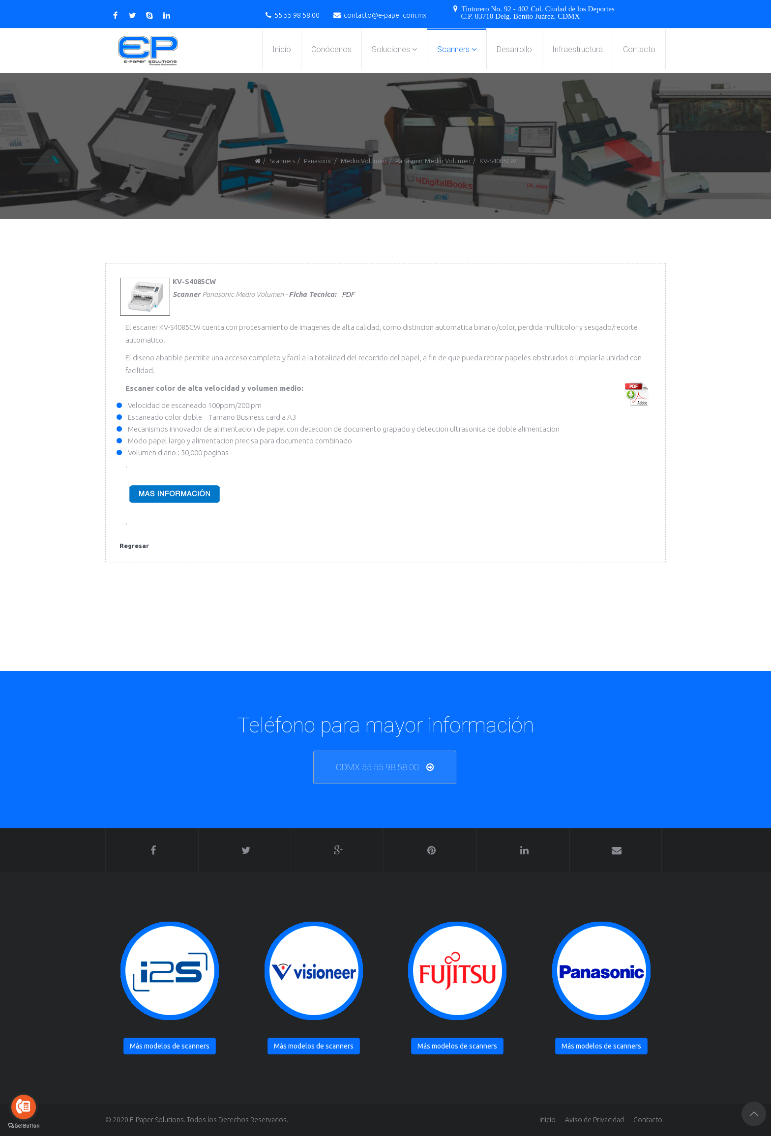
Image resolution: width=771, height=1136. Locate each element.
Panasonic (318, 160)
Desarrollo (514, 49)
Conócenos (331, 49)
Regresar (134, 545)
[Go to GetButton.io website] (23, 1126)
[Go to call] (23, 1107)
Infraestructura (577, 49)
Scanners (453, 49)
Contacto (639, 49)
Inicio (281, 49)
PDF (348, 294)
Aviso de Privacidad (594, 1119)
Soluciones (391, 49)
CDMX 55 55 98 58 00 (377, 767)
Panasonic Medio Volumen (433, 160)
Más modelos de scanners (169, 1046)
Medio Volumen (363, 160)
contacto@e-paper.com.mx (385, 15)
